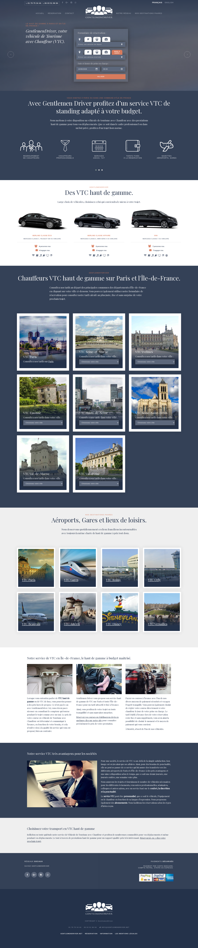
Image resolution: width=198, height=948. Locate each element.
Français (157, 3)
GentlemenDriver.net (71, 933)
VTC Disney (114, 624)
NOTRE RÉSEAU (123, 13)
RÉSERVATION (54, 13)
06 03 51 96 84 (51, 3)
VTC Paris (28, 580)
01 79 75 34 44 (34, 3)
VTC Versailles (157, 624)
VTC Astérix (72, 624)
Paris (50, 361)
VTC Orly (154, 580)
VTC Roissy (113, 580)
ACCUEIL (40, 13)
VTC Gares (71, 580)
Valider (100, 76)
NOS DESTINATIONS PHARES (148, 13)
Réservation (91, 933)
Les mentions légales (126, 933)
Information (106, 933)
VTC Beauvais (31, 624)
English (169, 3)
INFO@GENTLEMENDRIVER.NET (114, 927)
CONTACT (69, 13)
